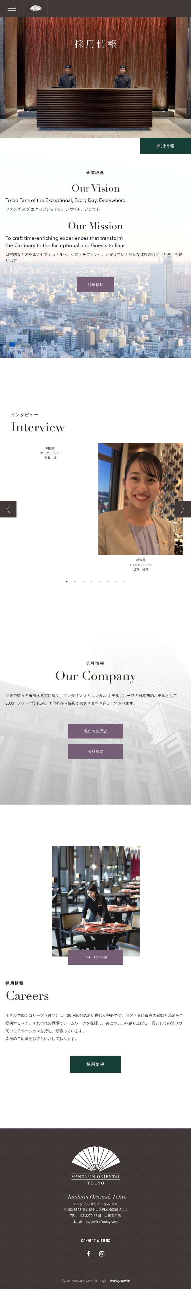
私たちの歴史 (95, 731)
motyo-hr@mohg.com (102, 1221)
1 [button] (67, 581)
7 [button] (116, 581)
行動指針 (95, 284)
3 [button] (83, 581)
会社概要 (95, 751)
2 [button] (75, 581)
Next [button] (183, 509)
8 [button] (124, 581)
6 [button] (108, 581)
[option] (50, 451)
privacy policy (119, 1281)
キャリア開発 (95, 957)
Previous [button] (8, 509)
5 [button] (100, 581)
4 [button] (91, 581)
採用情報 (165, 145)
